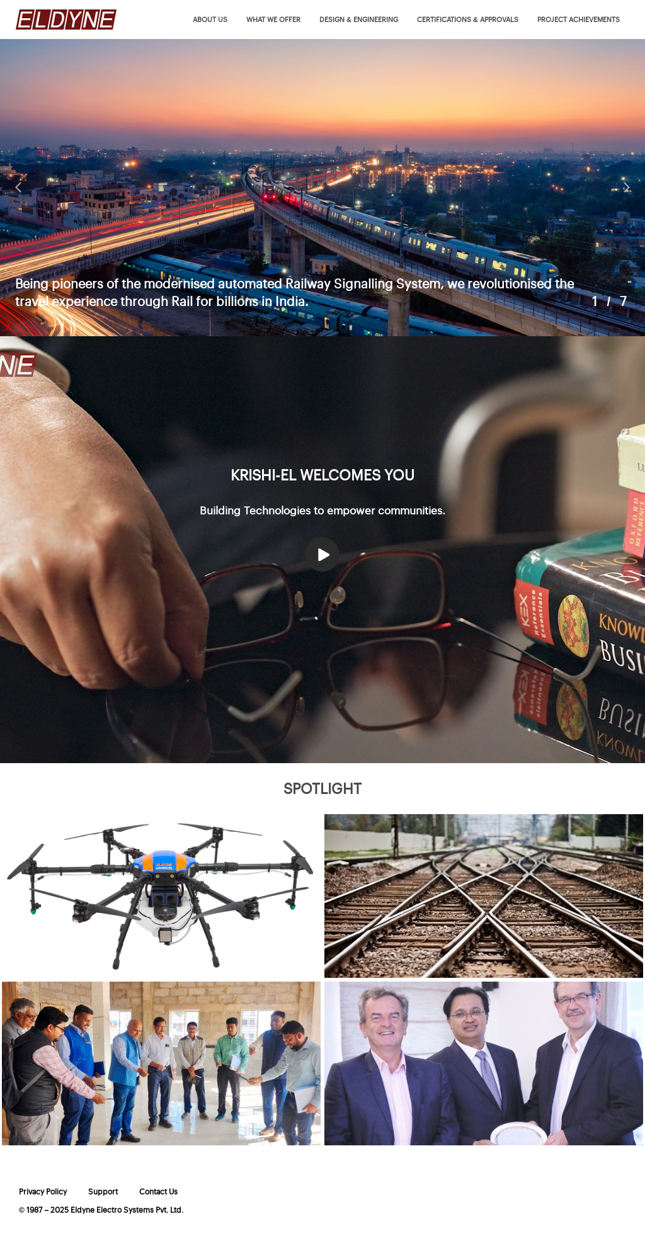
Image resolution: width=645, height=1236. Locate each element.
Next (626, 188)
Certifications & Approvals (467, 19)
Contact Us (158, 1192)
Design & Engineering (358, 19)
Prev (19, 188)
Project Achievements (578, 19)
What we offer (273, 19)
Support (103, 1192)
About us (210, 19)
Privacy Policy (43, 1192)
